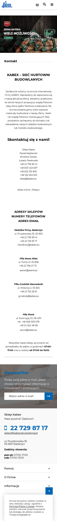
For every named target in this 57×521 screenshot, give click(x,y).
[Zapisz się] (49, 396)
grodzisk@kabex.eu (28, 296)
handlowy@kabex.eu (28, 244)
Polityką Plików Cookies (22, 506)
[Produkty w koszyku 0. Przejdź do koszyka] (37, 4)
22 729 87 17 (28, 428)
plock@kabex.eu (28, 330)
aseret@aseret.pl (28, 270)
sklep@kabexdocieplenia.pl (21, 433)
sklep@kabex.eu (28, 178)
